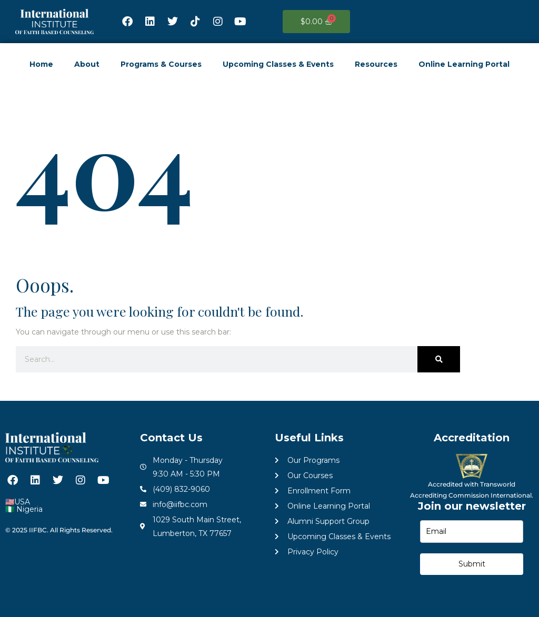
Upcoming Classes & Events (278, 64)
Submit (471, 564)
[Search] (438, 359)
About (86, 64)
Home (41, 64)
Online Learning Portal (464, 64)
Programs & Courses (161, 64)
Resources (376, 64)
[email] (471, 531)
